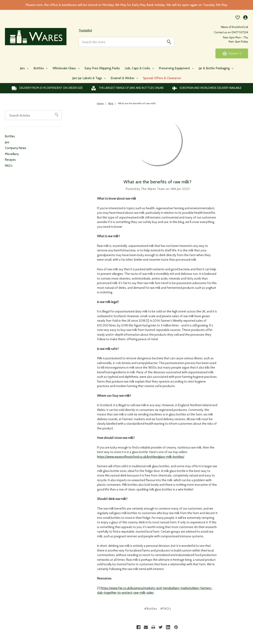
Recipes (10, 160)
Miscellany (12, 155)
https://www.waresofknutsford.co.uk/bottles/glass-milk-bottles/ (140, 457)
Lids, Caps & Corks (139, 69)
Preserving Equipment (176, 69)
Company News (15, 149)
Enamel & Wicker (124, 79)
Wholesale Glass (66, 69)
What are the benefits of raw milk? (157, 182)
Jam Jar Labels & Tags (89, 79)
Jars (24, 69)
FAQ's (9, 166)
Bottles (40, 69)
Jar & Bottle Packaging (216, 69)
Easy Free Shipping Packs (102, 69)
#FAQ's (165, 609)
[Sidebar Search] (56, 115)
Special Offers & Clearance (162, 79)
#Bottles (150, 609)
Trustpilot (85, 31)
